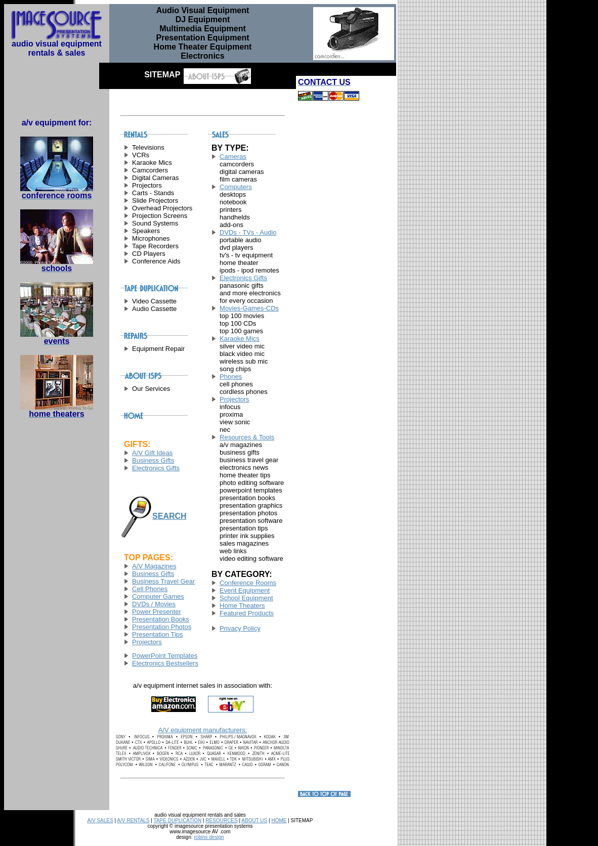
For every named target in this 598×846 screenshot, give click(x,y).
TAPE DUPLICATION (178, 820)
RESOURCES (221, 820)
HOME (278, 820)
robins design (209, 837)
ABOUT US (254, 820)
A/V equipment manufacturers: (202, 730)
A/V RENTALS (133, 820)
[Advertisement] (328, 270)
